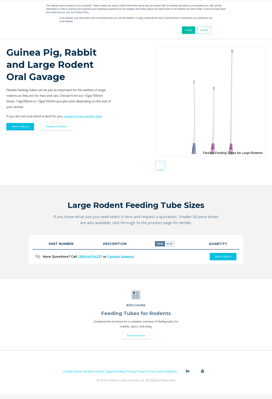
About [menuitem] (78, 376)
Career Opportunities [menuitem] (110, 376)
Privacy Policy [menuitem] (135, 376)
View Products (24, 127)
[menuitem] (187, 375)
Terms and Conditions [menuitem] (161, 376)
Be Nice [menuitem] (89, 376)
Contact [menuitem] (68, 376)
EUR (170, 243)
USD (160, 243)
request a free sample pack (82, 116)
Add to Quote (218, 258)
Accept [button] (188, 30)
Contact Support (120, 258)
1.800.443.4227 (90, 258)
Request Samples (69, 127)
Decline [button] (204, 30)
